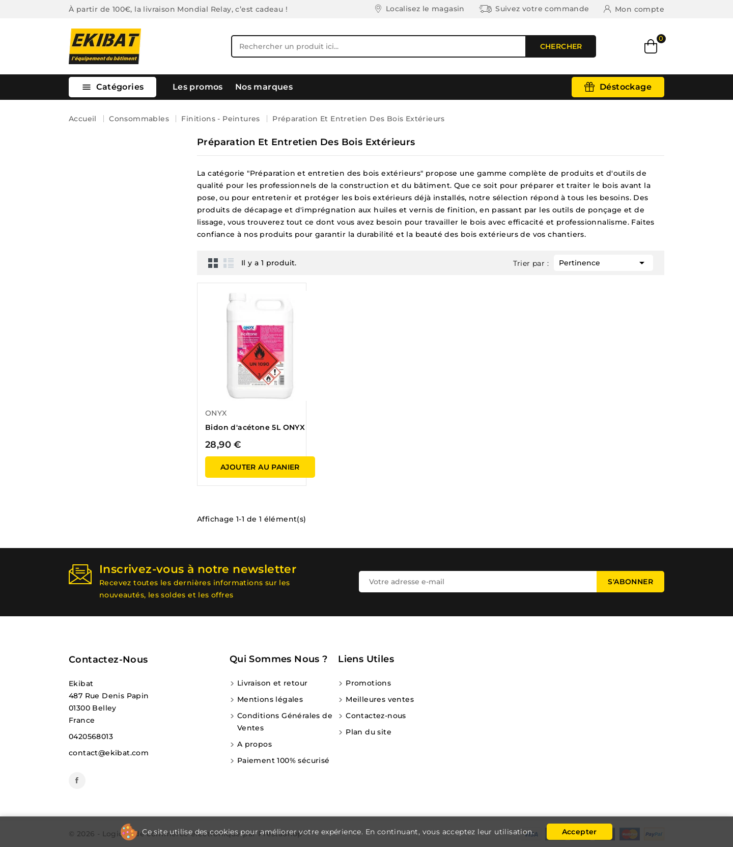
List (228, 263)
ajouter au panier (260, 467)
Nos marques (264, 87)
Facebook (77, 780)
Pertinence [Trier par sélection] (603, 262)
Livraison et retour (272, 683)
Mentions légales (270, 699)
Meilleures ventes (380, 699)
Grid (213, 263)
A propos (254, 744)
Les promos (198, 87)
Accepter (579, 831)
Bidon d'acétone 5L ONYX (255, 427)
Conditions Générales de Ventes (284, 721)
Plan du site (368, 731)
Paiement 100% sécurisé (283, 760)
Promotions (368, 683)
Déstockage (626, 87)
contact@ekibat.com (109, 752)
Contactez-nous (108, 659)
